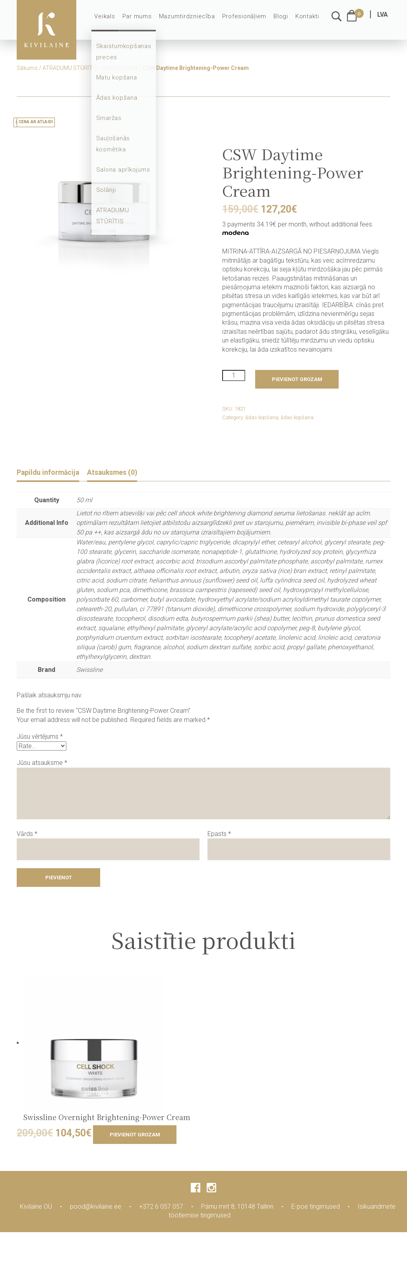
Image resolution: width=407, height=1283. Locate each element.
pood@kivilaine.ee (95, 1207)
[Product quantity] (233, 375)
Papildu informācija (52, 473)
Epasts (219, 834)
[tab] (52, 473)
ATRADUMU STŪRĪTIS (70, 68)
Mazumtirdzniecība (192, 20)
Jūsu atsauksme (42, 763)
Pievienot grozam (297, 379)
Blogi (282, 20)
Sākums (27, 68)
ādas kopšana (120, 68)
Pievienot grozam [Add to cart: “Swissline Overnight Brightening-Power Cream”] (135, 1135)
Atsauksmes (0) (124, 473)
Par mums (144, 20)
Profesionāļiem (246, 20)
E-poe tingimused (315, 1207)
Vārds (27, 834)
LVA (382, 19)
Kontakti (307, 20)
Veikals (113, 20)
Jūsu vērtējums (40, 737)
